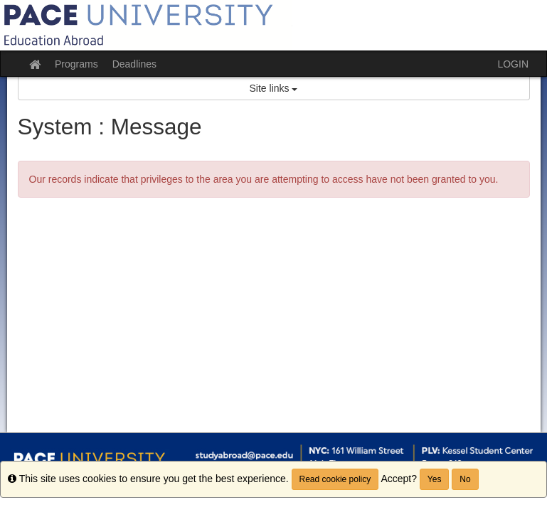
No (465, 479)
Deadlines (134, 64)
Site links (274, 88)
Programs (76, 64)
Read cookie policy (335, 479)
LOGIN (513, 64)
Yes (434, 479)
